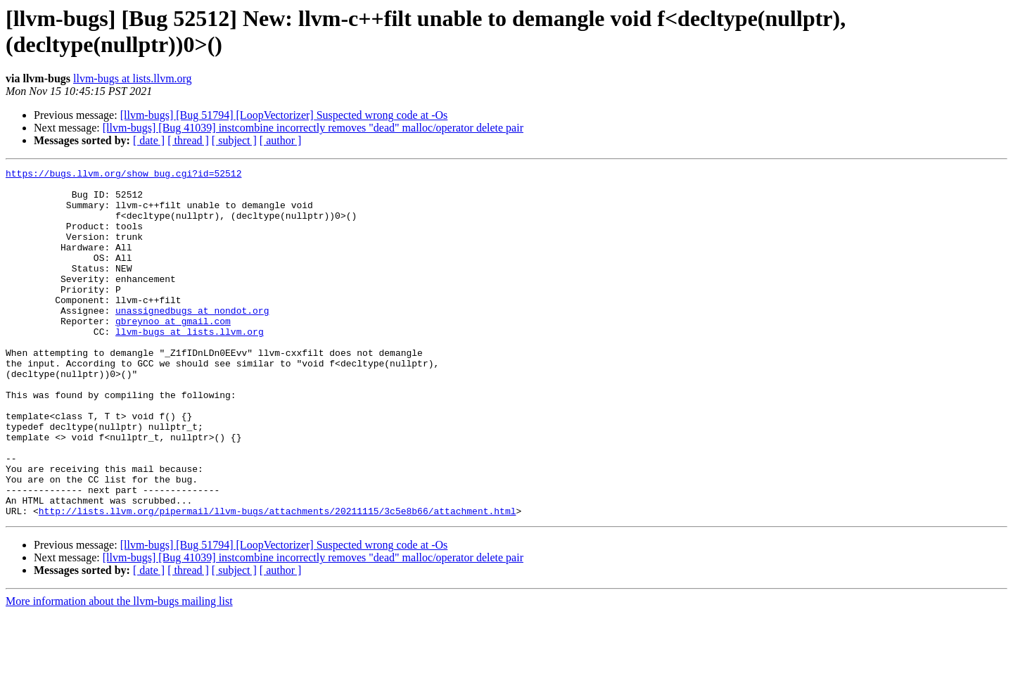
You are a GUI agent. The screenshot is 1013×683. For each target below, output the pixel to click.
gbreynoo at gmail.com (173, 352)
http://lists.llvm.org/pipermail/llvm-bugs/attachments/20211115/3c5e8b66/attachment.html (277, 580)
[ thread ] (188, 140)
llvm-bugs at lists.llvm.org (132, 78)
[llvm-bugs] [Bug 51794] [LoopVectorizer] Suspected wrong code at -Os (284, 115)
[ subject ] (234, 140)
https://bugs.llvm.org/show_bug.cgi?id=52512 (123, 175)
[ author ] (281, 140)
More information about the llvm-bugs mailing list (119, 671)
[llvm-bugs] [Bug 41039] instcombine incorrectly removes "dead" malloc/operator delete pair (313, 128)
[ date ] (149, 140)
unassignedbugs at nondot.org (192, 339)
